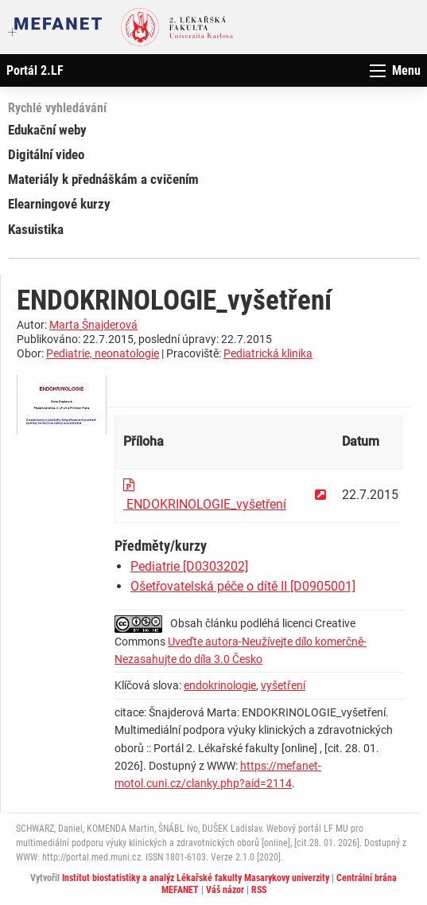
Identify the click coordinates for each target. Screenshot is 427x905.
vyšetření (283, 685)
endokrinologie (220, 685)
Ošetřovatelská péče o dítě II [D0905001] (242, 586)
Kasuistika (36, 229)
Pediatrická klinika (267, 353)
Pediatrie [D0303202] (189, 566)
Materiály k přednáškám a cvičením (103, 179)
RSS (258, 889)
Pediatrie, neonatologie (102, 353)
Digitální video (46, 154)
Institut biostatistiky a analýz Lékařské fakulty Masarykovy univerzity (195, 878)
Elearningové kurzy (59, 204)
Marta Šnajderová (93, 324)
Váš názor (225, 889)
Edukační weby (47, 130)
